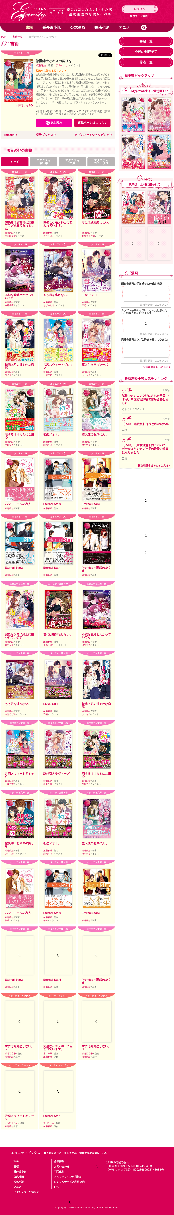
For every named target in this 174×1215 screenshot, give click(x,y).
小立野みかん (12, 1123)
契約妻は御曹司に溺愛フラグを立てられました (19, 225)
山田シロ (86, 375)
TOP (3, 36)
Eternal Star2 (14, 567)
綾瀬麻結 (41, 65)
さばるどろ (49, 305)
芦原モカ (9, 444)
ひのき (8, 375)
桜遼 (7, 920)
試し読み (56, 122)
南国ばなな (10, 236)
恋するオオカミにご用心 (19, 436)
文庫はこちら (23, 105)
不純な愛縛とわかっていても (19, 296)
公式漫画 (77, 27)
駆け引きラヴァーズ (95, 364)
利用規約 (59, 1171)
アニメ (124, 27)
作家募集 (59, 1161)
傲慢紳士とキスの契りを (19, 845)
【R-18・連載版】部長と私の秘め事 (145, 424)
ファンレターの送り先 (26, 1191)
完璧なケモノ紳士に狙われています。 (57, 224)
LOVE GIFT (89, 295)
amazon (9, 134)
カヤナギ (86, 444)
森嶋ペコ (48, 444)
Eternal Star (51, 567)
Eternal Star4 (52, 504)
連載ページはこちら (91, 122)
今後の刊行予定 (146, 52)
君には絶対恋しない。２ (19, 1048)
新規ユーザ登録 (139, 16)
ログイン (140, 9)
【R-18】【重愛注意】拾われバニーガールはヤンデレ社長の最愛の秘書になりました (145, 449)
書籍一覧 (17, 36)
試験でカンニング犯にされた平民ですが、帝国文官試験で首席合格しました (145, 399)
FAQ (56, 1186)
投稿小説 (102, 27)
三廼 (84, 305)
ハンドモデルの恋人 (18, 504)
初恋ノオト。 (52, 434)
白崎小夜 (9, 305)
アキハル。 (62, 65)
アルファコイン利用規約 (68, 1176)
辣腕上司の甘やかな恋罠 (19, 366)
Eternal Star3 (91, 504)
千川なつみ (49, 1123)
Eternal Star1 (52, 979)
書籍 (29, 27)
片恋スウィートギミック (57, 366)
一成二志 (48, 375)
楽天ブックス (44, 134)
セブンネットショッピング (92, 134)
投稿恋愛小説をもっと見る (153, 465)
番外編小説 (51, 27)
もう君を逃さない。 (56, 295)
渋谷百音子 (10, 1053)
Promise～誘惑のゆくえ (96, 569)
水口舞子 (48, 1053)
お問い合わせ (61, 1166)
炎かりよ (48, 236)
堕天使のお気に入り (95, 434)
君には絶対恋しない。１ (96, 1048)
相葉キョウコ (88, 236)
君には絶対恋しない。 (96, 222)
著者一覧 (146, 62)
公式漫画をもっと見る (155, 367)
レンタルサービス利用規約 (69, 1181)
